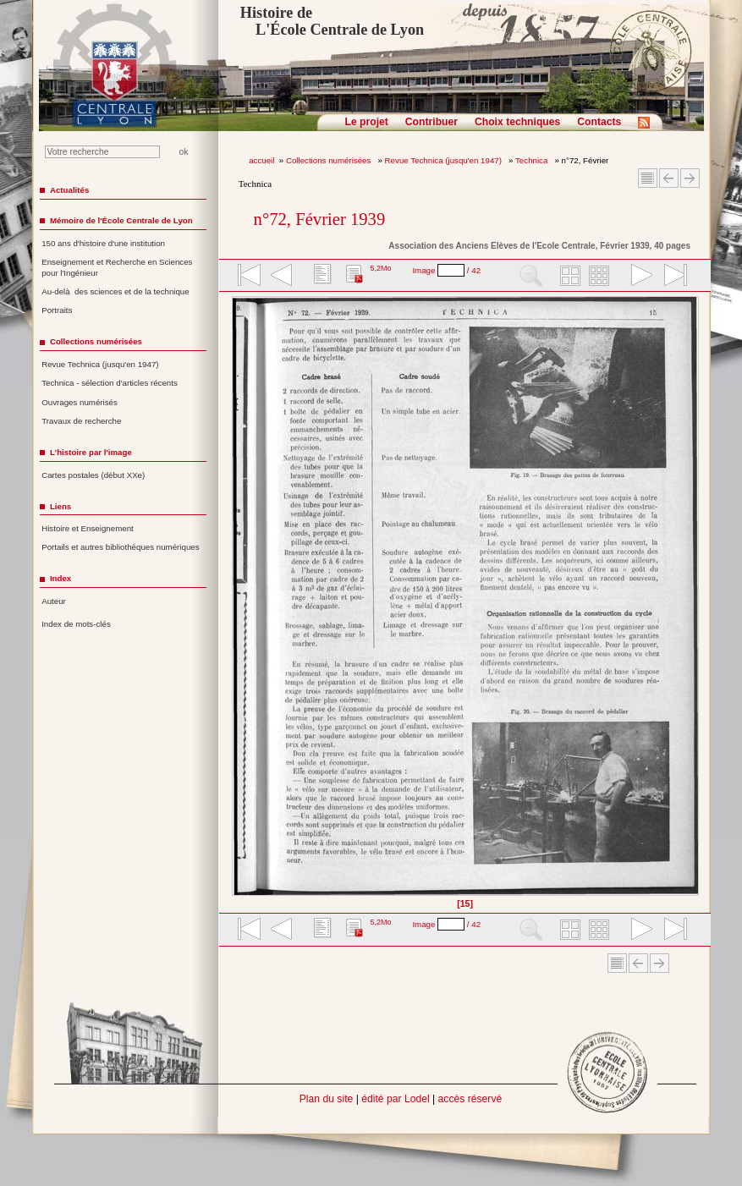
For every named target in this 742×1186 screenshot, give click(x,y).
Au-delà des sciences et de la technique (115, 291)
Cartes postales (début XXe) (93, 475)
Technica (532, 160)
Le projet (366, 122)
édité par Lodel (395, 1099)
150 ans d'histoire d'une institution (103, 243)
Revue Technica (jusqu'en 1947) (444, 160)
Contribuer (431, 122)
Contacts (599, 122)
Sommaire (647, 178)
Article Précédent (669, 178)
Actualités (69, 190)
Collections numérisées (329, 160)
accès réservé (470, 1099)
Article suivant (690, 178)
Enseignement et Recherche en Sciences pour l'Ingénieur (116, 267)
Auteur (53, 601)
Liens (60, 506)
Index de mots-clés (76, 624)
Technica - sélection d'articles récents (109, 382)
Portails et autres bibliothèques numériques (120, 547)
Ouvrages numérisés (79, 402)
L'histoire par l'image (91, 452)
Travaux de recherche (81, 421)
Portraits (56, 310)
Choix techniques (517, 122)
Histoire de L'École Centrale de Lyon (332, 21)
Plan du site (327, 1099)
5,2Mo (380, 268)
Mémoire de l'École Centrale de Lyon (121, 220)
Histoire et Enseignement (87, 528)
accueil (261, 160)
